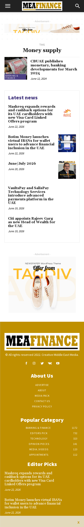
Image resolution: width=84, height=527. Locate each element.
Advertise (42, 385)
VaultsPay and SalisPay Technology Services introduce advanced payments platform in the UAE (31, 195)
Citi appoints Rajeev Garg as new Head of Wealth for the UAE (31, 222)
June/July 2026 (22, 164)
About (42, 390)
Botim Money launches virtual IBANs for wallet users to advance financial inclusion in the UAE (31, 142)
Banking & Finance (11, 76)
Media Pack (42, 395)
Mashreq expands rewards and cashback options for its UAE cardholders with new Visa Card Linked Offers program (31, 114)
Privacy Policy (42, 406)
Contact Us (42, 401)
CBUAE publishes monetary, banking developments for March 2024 (53, 67)
